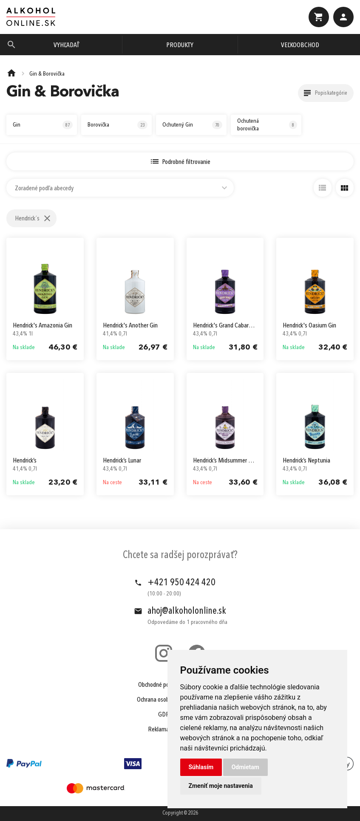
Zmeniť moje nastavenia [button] (221, 785)
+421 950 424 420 (181, 582)
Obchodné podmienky (163, 685)
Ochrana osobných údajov (167, 700)
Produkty (179, 45)
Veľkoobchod (300, 45)
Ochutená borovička (267, 125)
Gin (43, 125)
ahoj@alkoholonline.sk (186, 611)
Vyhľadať (66, 45)
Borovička (117, 125)
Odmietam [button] (245, 767)
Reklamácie (162, 729)
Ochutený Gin (192, 125)
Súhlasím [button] (201, 767)
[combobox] (120, 188)
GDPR (165, 714)
